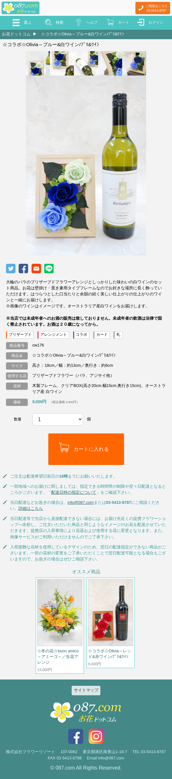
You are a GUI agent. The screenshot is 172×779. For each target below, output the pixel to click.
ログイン (155, 22)
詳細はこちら (30, 508)
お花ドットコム (16, 34)
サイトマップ (86, 690)
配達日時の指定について (73, 492)
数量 (17, 419)
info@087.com (81, 502)
